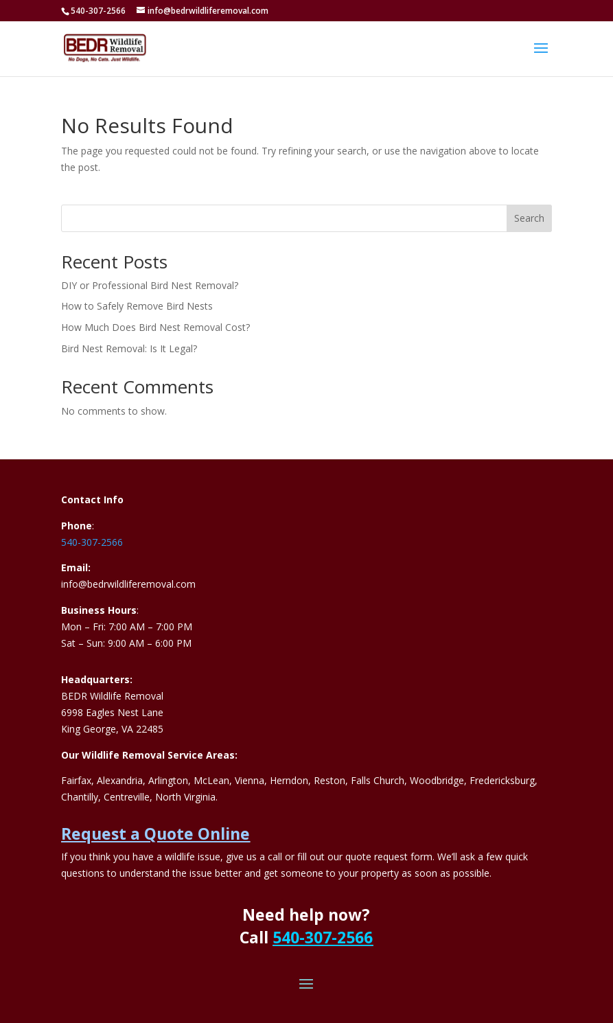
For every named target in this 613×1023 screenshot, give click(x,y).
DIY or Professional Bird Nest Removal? (149, 285)
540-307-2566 (92, 542)
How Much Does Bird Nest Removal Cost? (155, 327)
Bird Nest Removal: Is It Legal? (129, 348)
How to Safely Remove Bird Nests (137, 305)
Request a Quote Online (155, 833)
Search (529, 218)
